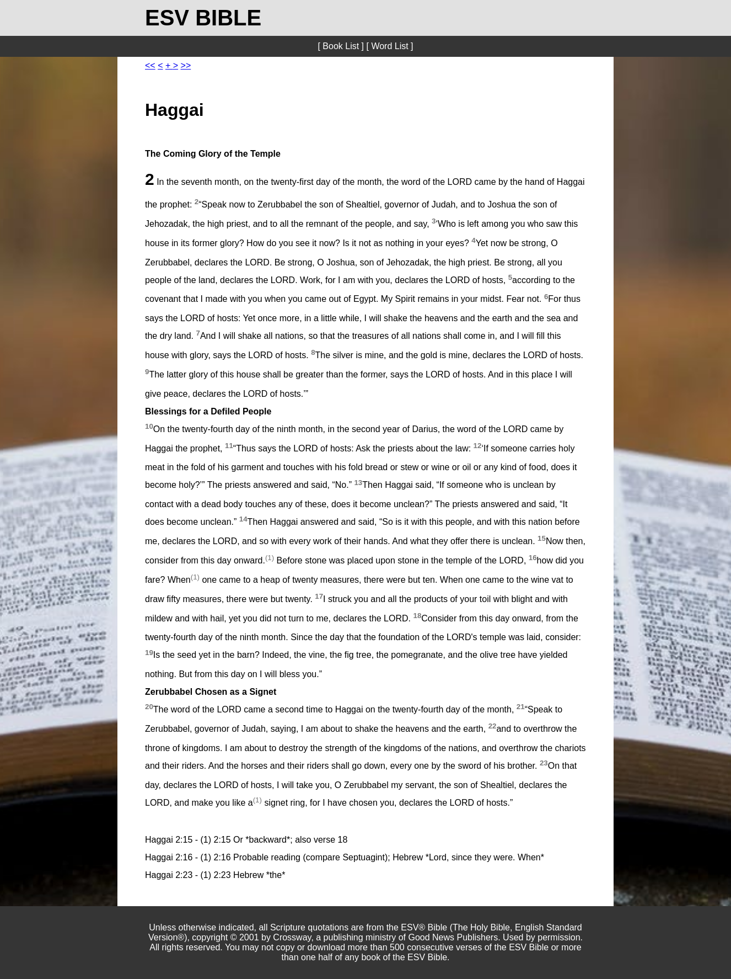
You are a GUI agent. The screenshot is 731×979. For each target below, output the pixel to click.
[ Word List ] (389, 46)
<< (150, 65)
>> (186, 65)
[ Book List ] (341, 46)
